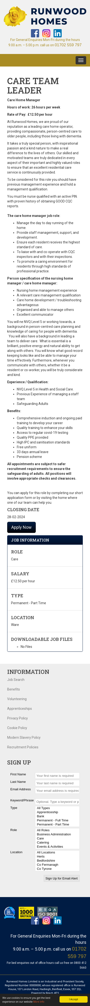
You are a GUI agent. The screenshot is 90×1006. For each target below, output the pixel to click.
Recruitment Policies (22, 747)
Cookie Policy (17, 728)
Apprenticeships (19, 709)
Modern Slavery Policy (24, 737)
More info (38, 1001)
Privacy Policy (17, 718)
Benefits (13, 689)
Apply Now (21, 527)
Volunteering (17, 699)
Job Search (15, 680)
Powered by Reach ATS (45, 993)
